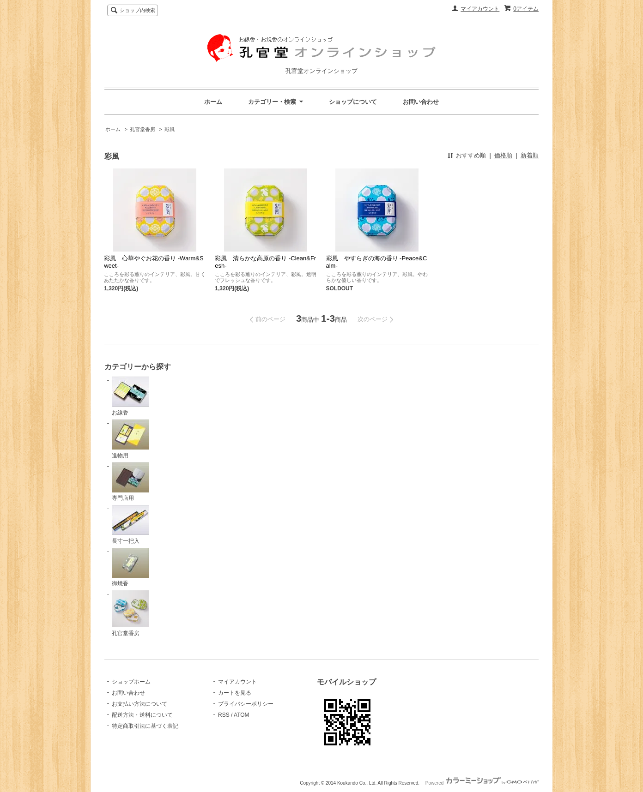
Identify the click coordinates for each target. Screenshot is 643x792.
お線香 (130, 396)
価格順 (503, 155)
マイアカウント (480, 9)
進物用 (130, 439)
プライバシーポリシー (245, 704)
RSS (224, 715)
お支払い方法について (139, 704)
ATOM (241, 715)
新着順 (530, 155)
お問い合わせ (421, 101)
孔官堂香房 (142, 129)
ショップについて (353, 101)
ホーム (213, 101)
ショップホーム (131, 681)
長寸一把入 (130, 524)
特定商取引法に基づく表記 (145, 726)
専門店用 (130, 482)
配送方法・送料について (142, 715)
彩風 (169, 129)
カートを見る (234, 693)
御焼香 (130, 567)
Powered (482, 783)
